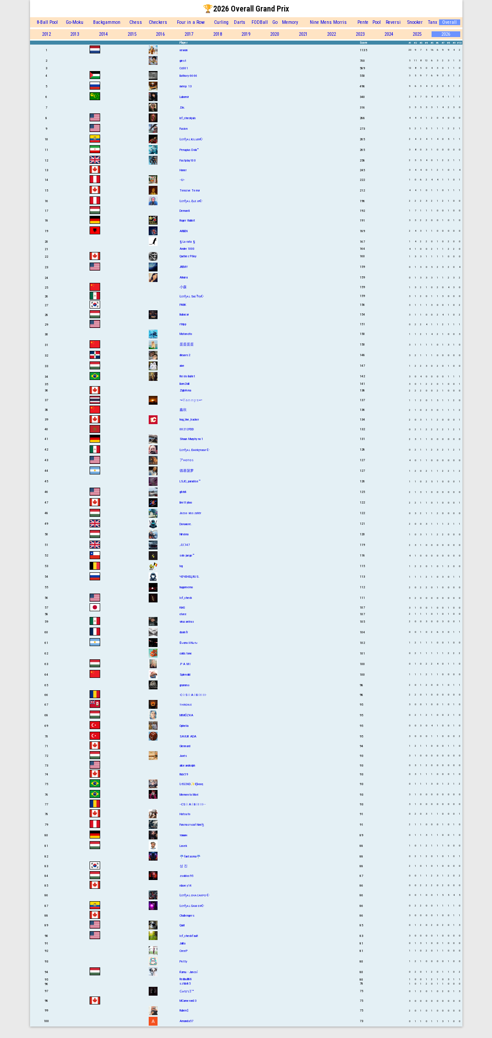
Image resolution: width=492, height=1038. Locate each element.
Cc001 (184, 68)
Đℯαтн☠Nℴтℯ (189, 643)
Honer (183, 170)
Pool (376, 22)
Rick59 (184, 774)
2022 (331, 34)
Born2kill (185, 384)
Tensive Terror (190, 190)
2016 (160, 34)
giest (183, 61)
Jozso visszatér (191, 513)
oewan (184, 50)
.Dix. (182, 107)
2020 (274, 34)
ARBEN (184, 231)
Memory (290, 22)
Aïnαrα (184, 277)
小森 (183, 287)
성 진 (184, 866)
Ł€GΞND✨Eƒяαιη (191, 784)
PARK (183, 305)
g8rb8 (183, 492)
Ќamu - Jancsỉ (189, 972)
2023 (360, 34)
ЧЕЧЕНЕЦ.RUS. (189, 577)
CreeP (184, 951)
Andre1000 (187, 249)
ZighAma (185, 390)
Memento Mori (189, 795)
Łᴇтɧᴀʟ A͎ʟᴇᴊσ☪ (191, 201)
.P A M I (185, 664)
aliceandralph (187, 765)
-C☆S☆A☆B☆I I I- (193, 695)
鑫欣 (183, 410)
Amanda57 (187, 1021)
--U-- (182, 180)
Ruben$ (184, 1010)
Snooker (415, 22)
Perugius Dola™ (189, 150)
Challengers (187, 916)
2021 (303, 34)
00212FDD (187, 429)
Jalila (182, 943)
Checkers (158, 22)
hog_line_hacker (189, 419)
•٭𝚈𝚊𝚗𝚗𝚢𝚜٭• (191, 400)
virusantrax (187, 622)
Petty (184, 961)
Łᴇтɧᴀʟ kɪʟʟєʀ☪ (191, 139)
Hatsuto (185, 814)
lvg (181, 566)
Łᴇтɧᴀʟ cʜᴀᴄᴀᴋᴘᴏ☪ (195, 895)
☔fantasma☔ (190, 856)
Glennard (185, 746)
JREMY (184, 267)
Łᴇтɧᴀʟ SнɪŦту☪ (192, 296)
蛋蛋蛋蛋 (187, 344)
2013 (74, 34)
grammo (184, 685)
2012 (46, 34)
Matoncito (186, 334)
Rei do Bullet (187, 376)
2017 (188, 34)
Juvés (184, 756)
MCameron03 (188, 1001)
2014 (103, 34)
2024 (388, 34)
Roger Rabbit (187, 220)
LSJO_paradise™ (190, 481)
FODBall (260, 22)
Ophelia (184, 726)
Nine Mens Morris (328, 22)
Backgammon (106, 22)
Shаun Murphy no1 (191, 439)
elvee (183, 614)
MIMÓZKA (186, 715)
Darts (239, 22)
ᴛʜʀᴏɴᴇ (186, 705)
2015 (132, 34)
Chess (135, 22)
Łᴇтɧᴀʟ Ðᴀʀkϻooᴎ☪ (195, 450)
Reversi (393, 22)
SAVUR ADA (188, 736)
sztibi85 (185, 983)
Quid (182, 925)
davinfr (184, 632)
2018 (217, 34)
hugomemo (186, 587)
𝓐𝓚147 (185, 545)
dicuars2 (185, 355)
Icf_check (186, 598)
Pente (362, 22)
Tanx (432, 22)
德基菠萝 (187, 471)
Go (275, 22)
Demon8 (185, 211)
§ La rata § (187, 242)
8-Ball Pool (47, 22)
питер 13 (186, 86)
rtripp (183, 324)
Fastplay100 (188, 160)
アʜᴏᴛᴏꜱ (186, 460)
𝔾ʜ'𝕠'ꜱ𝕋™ (187, 991)
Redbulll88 (186, 979)
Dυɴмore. (186, 524)
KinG (182, 607)
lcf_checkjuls (188, 118)
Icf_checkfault (189, 936)
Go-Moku (74, 22)
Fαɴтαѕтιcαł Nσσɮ (192, 825)
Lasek (184, 846)
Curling (221, 22)
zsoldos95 (187, 876)
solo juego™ (187, 555)
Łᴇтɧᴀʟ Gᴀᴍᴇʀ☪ (192, 906)
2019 (245, 34)
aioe (182, 366)
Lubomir (184, 97)
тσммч (184, 835)
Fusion (184, 129)
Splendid (185, 675)
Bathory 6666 (188, 76)
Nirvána (184, 534)
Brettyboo (186, 502)
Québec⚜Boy (188, 256)
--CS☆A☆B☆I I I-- (193, 804)
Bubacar (184, 314)
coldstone (186, 653)
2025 (417, 34)
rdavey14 (186, 886)
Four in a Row (191, 22)
